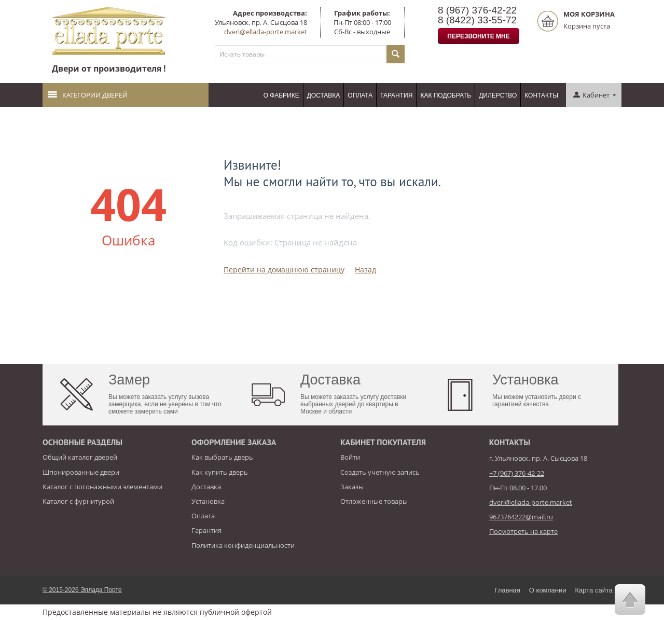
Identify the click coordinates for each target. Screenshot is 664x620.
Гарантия (396, 95)
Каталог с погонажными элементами (102, 486)
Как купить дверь (219, 472)
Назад (365, 269)
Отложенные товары (374, 501)
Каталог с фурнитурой (78, 501)
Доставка (323, 95)
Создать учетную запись (380, 472)
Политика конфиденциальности (243, 545)
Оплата (360, 95)
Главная (507, 590)
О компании (547, 590)
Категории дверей (88, 95)
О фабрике (281, 95)
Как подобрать (445, 95)
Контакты (541, 95)
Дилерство (498, 95)
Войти (350, 457)
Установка (208, 501)
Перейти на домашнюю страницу (284, 269)
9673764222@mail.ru (521, 516)
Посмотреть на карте (523, 531)
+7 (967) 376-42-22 (516, 473)
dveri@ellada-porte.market (265, 31)
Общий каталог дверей (80, 457)
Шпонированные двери (81, 472)
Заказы (352, 486)
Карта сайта (594, 590)
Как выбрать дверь (222, 457)
